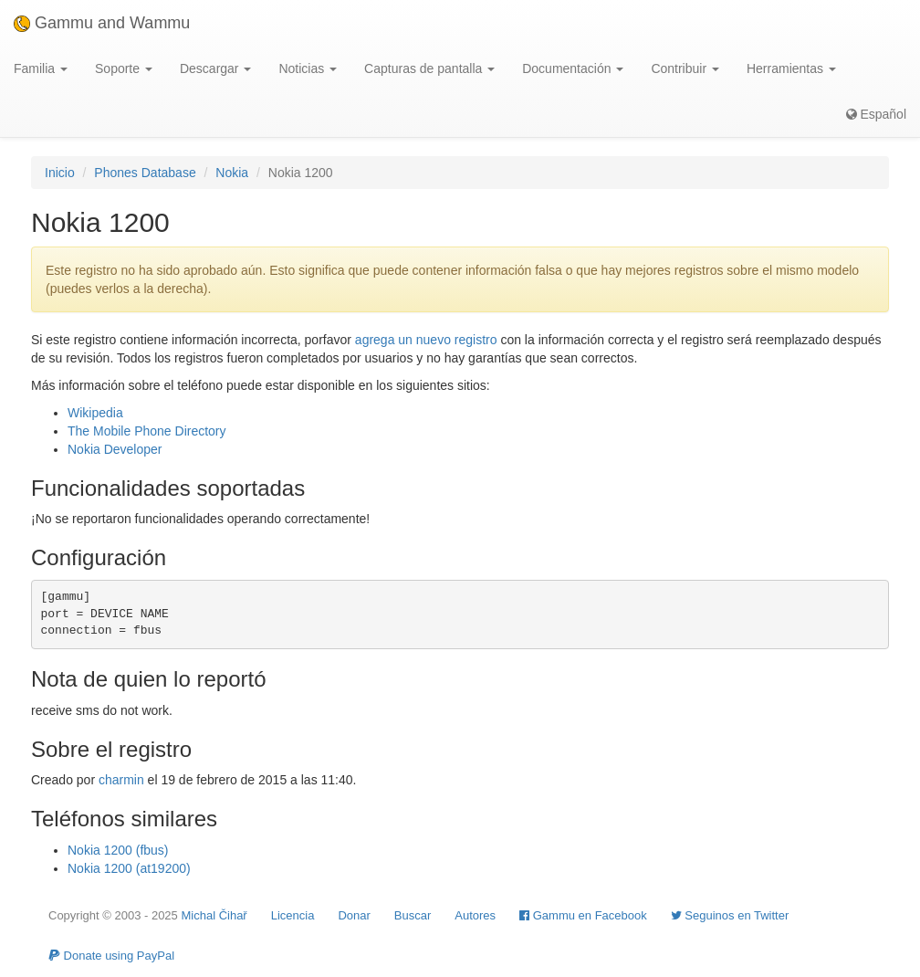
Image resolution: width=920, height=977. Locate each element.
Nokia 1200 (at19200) (129, 868)
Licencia (293, 915)
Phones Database (144, 172)
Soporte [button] (123, 68)
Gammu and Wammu (102, 23)
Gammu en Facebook (583, 915)
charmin (121, 779)
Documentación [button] (572, 68)
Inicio (60, 172)
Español (876, 114)
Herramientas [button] (791, 68)
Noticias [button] (307, 68)
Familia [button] (41, 68)
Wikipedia (95, 412)
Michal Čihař (213, 915)
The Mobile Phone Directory (147, 431)
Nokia (231, 172)
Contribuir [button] (685, 68)
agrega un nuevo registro (426, 339)
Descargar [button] (215, 68)
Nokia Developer (115, 449)
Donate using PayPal (111, 955)
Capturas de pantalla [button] (429, 68)
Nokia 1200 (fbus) (118, 850)
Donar (354, 915)
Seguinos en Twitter (730, 915)
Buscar (412, 915)
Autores (475, 915)
